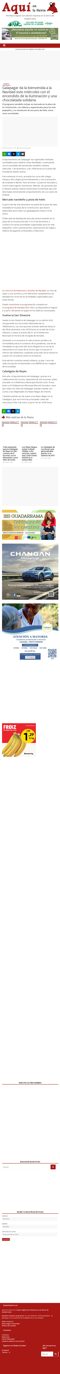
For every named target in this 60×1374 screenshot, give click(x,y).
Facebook (5, 1350)
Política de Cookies (9, 1326)
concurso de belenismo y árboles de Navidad (25, 290)
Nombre (5, 1216)
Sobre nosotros (7, 1321)
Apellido (5, 1224)
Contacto (5, 1335)
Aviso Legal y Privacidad (11, 1324)
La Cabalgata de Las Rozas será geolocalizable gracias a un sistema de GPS (48, 451)
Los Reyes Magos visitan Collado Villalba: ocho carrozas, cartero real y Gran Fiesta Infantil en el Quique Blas (29, 453)
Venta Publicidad (8, 1339)
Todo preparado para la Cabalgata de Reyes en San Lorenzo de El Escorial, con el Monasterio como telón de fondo (10, 453)
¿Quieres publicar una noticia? (13, 1341)
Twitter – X (6, 1352)
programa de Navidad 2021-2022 (19, 307)
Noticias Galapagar (25, 148)
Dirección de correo (9, 1231)
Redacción (5, 1337)
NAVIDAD (6, 84)
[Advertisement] (30, 65)
